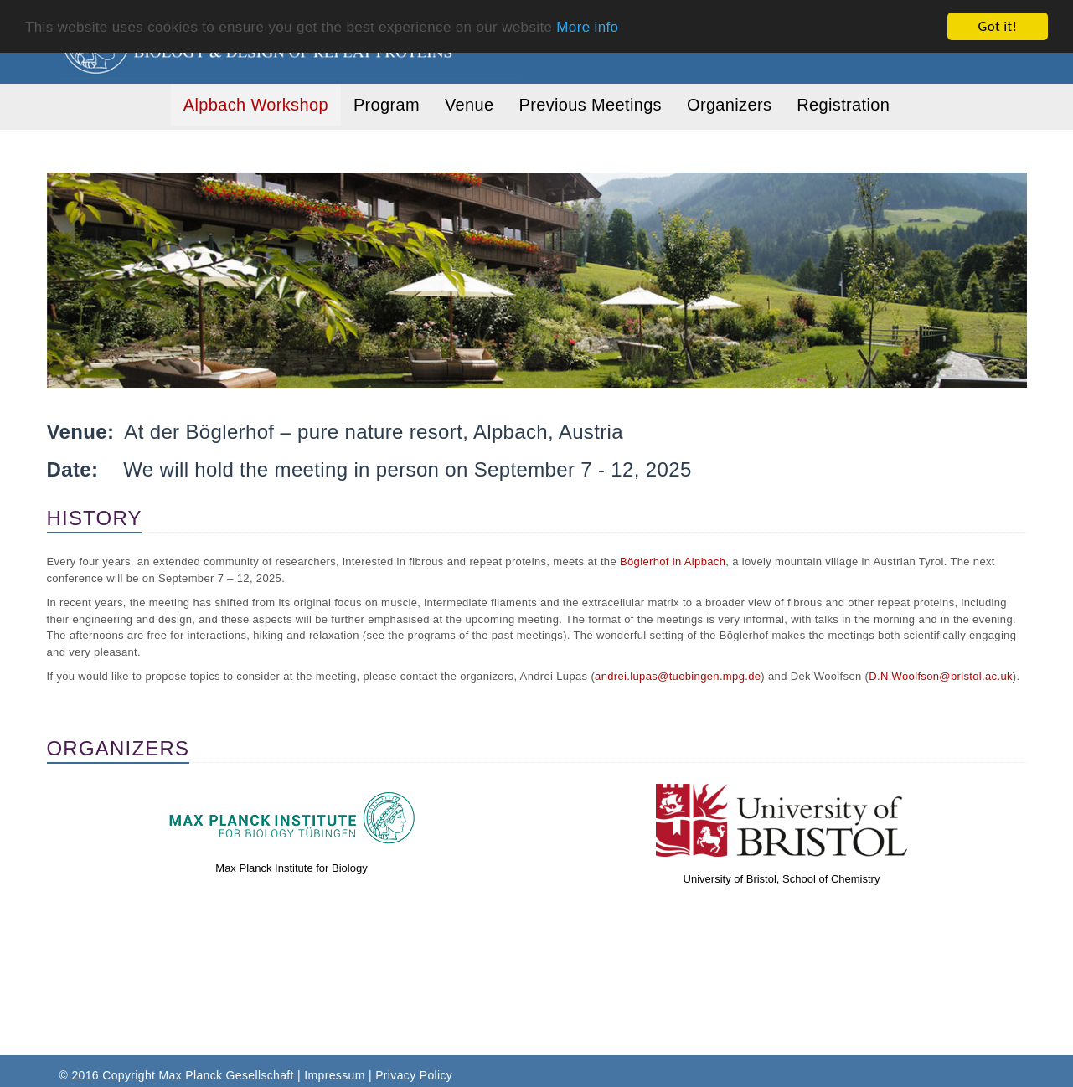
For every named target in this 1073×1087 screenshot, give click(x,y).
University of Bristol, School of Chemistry (782, 879)
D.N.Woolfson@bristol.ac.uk (941, 676)
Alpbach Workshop (255, 104)
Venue (469, 104)
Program (386, 104)
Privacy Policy (413, 1075)
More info (587, 26)
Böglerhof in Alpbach (672, 561)
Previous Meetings (590, 104)
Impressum (334, 1075)
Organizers (729, 104)
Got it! (998, 26)
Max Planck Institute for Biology (291, 868)
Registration (843, 104)
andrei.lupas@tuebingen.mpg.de (678, 676)
